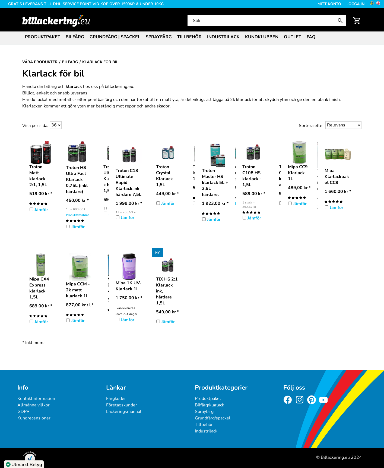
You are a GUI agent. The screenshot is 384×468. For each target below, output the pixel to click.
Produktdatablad (78, 215)
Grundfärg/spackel (212, 418)
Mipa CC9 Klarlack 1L (298, 173)
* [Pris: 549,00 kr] (167, 312)
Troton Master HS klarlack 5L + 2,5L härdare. (215, 183)
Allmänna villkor (33, 405)
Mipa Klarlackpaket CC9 (337, 177)
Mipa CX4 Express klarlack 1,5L (39, 288)
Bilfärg (75, 37)
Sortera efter (311, 126)
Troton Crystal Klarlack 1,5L (164, 176)
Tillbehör (189, 37)
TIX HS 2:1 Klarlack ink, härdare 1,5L (167, 291)
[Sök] (266, 20)
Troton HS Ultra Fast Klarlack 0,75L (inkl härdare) (77, 180)
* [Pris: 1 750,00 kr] (129, 298)
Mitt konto (329, 4)
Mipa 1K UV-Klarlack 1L (128, 286)
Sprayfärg (159, 37)
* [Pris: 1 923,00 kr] (215, 203)
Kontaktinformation (36, 399)
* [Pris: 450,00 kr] (77, 200)
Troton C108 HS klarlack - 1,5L (252, 176)
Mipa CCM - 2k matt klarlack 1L (78, 290)
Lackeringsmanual (123, 412)
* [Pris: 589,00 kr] (253, 194)
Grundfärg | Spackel (115, 37)
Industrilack (223, 37)
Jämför (41, 210)
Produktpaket (42, 37)
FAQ (311, 37)
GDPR (23, 412)
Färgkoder (116, 399)
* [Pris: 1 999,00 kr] (129, 203)
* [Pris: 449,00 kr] (167, 194)
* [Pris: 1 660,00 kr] (338, 192)
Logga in (355, 4)
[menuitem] (42, 36)
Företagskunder (121, 405)
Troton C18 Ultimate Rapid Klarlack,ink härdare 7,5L (128, 183)
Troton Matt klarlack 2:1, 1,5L (38, 176)
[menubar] (192, 37)
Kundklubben (261, 37)
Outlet (292, 37)
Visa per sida (34, 126)
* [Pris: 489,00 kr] (299, 188)
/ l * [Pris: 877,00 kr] (80, 305)
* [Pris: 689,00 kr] (40, 306)
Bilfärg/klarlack (209, 405)
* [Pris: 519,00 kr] (40, 194)
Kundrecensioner (33, 418)
